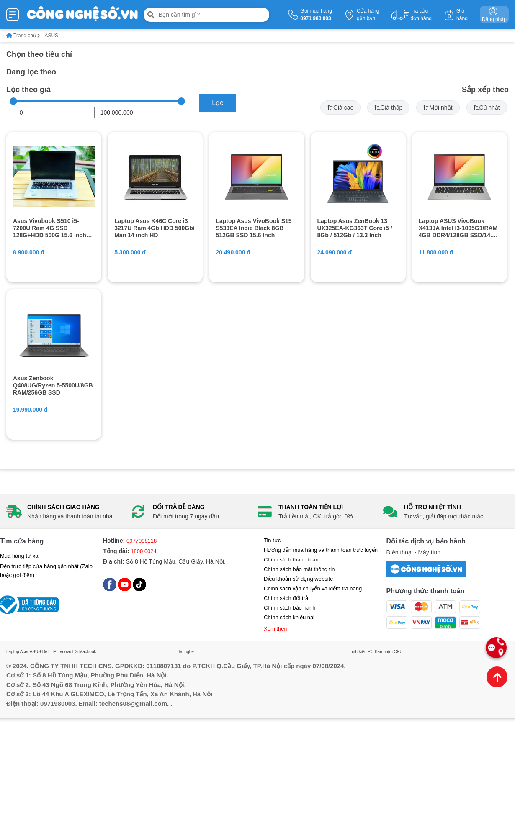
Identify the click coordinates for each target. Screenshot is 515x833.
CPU (398, 651)
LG (75, 651)
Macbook (87, 651)
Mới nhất (437, 107)
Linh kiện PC (361, 651)
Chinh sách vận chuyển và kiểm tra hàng (313, 588)
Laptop (12, 651)
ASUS (35, 651)
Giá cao (340, 107)
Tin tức (272, 540)
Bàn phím (384, 651)
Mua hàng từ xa (19, 556)
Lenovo (64, 651)
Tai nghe (186, 651)
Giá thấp (388, 107)
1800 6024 (143, 551)
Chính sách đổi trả (286, 598)
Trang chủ (23, 35)
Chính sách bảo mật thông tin (299, 569)
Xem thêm (276, 628)
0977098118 (141, 541)
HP (54, 651)
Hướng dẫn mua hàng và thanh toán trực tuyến (321, 550)
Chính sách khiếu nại (289, 617)
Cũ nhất (487, 107)
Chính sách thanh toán (291, 559)
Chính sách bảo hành (289, 608)
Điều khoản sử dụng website (298, 579)
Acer (24, 651)
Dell (45, 651)
